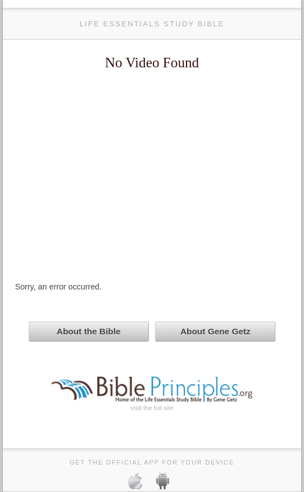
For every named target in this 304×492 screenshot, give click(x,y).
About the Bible (89, 331)
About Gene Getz (215, 331)
